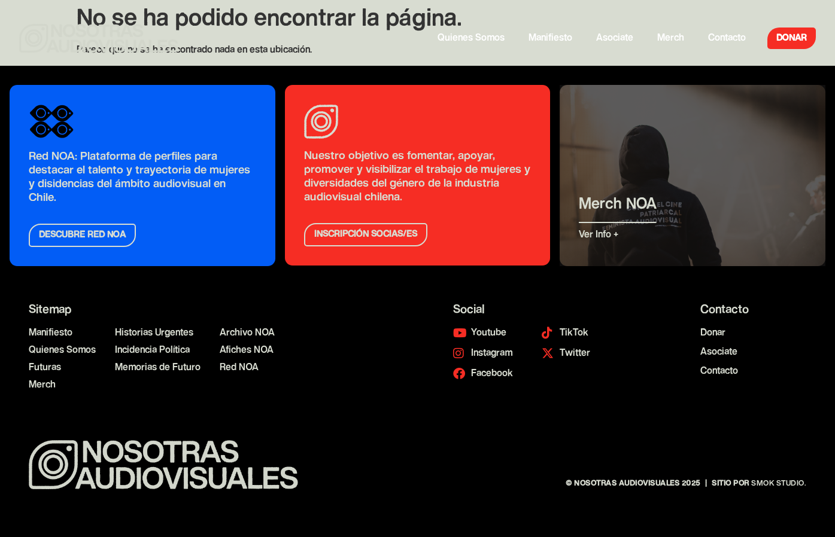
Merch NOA (618, 204)
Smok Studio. (778, 483)
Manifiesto (550, 37)
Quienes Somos (471, 37)
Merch (670, 37)
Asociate (614, 37)
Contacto (727, 37)
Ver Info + (600, 235)
